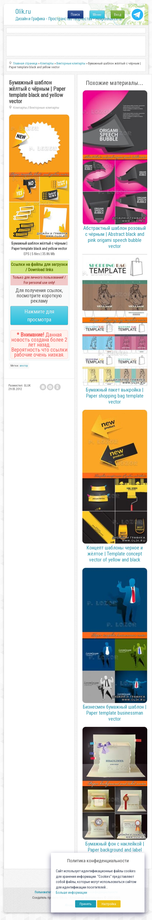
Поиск (75, 14)
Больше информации (71, 893)
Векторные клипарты (44, 107)
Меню (97, 14)
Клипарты (20, 107)
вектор (24, 365)
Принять (86, 904)
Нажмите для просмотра (39, 315)
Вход (117, 14)
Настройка (109, 904)
